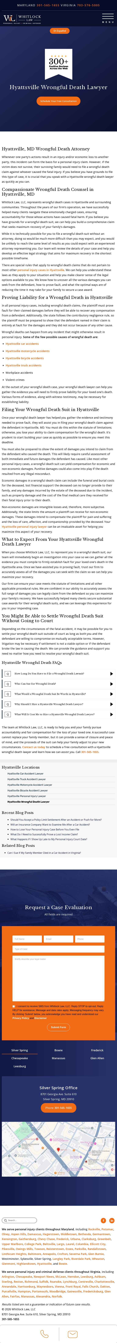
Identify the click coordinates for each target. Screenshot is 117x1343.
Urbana (75, 1239)
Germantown (101, 1234)
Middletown (69, 1234)
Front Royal (73, 1287)
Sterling (7, 1282)
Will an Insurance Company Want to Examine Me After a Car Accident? (50, 825)
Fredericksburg (93, 1292)
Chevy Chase (46, 1239)
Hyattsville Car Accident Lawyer (25, 774)
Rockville (94, 1229)
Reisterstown (55, 1249)
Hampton (24, 1292)
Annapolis (49, 1254)
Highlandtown (26, 1264)
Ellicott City (97, 1244)
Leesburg (20, 1066)
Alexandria (43, 1297)
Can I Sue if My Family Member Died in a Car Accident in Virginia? (44, 853)
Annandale (9, 1287)
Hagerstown (51, 1234)
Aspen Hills (18, 1234)
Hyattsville (44, 1264)
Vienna (59, 1287)
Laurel (70, 1244)
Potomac (107, 1229)
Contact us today (33, 747)
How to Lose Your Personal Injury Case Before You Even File (45, 830)
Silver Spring (19, 1050)
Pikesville (8, 1249)
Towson (39, 1249)
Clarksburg (89, 1239)
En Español (60, 30)
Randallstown (97, 1249)
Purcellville (9, 1292)
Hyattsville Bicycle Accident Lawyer (27, 791)
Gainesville (74, 1292)
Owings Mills (24, 1249)
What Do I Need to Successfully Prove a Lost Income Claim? (44, 835)
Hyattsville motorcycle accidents (28, 351)
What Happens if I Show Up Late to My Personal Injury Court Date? (49, 840)
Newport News (44, 1277)
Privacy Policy (20, 1018)
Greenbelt (104, 1239)
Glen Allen (97, 1059)
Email (73, 1336)
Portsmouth (40, 1292)
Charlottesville (104, 1282)
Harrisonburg (26, 1287)
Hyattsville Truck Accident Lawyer (26, 779)
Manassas (58, 1059)
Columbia (82, 1244)
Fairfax (15, 1297)
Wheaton (98, 1259)
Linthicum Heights (14, 1254)
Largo (60, 1244)
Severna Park (78, 1254)
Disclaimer (40, 1018)
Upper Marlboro (12, 1244)
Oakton (105, 1287)
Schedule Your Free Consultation (58, 101)
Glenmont (8, 1264)
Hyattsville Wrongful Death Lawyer (28, 802)
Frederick (97, 1050)
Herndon (73, 1277)
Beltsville (49, 1244)
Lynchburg (70, 1282)
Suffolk (43, 1282)
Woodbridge (57, 1292)
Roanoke (55, 1282)
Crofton (62, 1254)
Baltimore (34, 1254)
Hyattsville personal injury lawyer (24, 527)
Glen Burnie (96, 1254)
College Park (33, 1244)
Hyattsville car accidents (22, 344)
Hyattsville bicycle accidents (25, 358)
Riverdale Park (80, 1259)
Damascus (34, 1234)
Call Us (44, 1335)
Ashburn (99, 1277)
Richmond (31, 1282)
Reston (18, 1282)
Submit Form (58, 1027)
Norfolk (57, 1297)
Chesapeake (19, 1059)
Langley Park (61, 1259)
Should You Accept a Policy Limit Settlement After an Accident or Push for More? (56, 820)
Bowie (58, 1050)
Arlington (8, 1277)
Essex (69, 1249)
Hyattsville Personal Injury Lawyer (26, 796)
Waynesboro (45, 1287)
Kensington (9, 1239)
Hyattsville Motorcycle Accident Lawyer (29, 785)
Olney (6, 1234)
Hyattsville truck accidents (23, 366)
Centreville (85, 1282)
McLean (60, 1277)
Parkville (80, 1249)
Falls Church (90, 1287)
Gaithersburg (27, 1239)
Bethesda (84, 1234)
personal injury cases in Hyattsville (41, 270)
